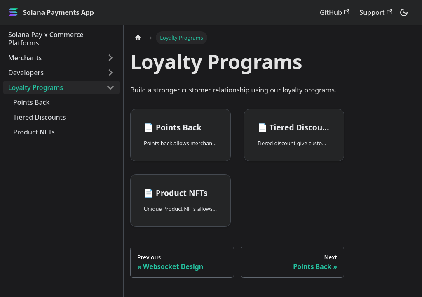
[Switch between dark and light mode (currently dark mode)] (403, 12)
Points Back (31, 102)
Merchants (25, 57)
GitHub (334, 12)
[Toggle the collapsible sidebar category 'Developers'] (110, 72)
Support (375, 12)
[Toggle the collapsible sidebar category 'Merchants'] (110, 57)
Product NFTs (34, 132)
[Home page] (138, 37)
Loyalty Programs (35, 87)
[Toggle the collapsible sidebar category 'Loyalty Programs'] (110, 87)
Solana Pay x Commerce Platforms (46, 38)
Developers (26, 72)
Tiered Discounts (39, 117)
